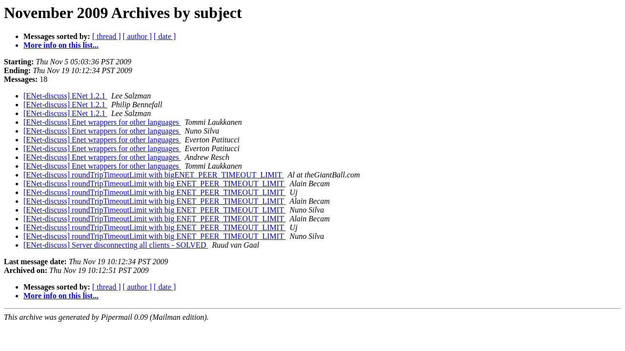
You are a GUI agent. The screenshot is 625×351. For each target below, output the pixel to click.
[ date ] (165, 36)
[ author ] (137, 36)
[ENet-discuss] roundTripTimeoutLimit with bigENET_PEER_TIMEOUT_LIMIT (153, 175)
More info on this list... (61, 45)
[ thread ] (106, 36)
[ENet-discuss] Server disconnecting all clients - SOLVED (115, 245)
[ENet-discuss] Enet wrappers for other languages (102, 122)
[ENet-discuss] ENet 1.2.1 (65, 96)
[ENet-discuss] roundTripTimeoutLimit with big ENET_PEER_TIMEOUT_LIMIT (154, 183)
